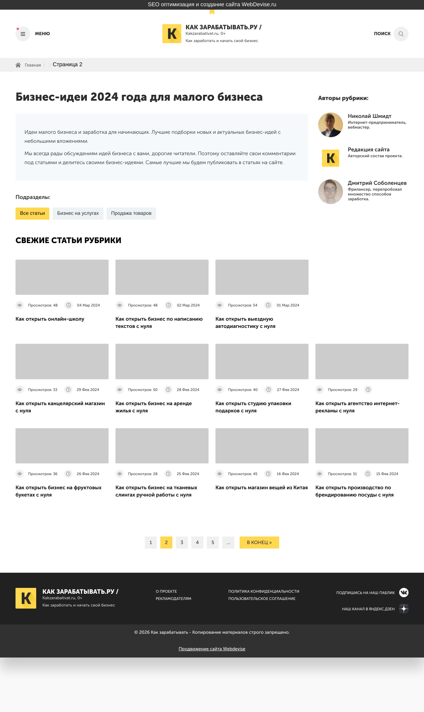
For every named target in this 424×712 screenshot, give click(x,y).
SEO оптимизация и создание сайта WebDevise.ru (212, 5)
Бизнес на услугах (81, 214)
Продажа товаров (137, 214)
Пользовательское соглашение (261, 653)
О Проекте (166, 646)
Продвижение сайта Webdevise (212, 703)
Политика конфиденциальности (263, 646)
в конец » (259, 597)
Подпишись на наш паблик (365, 647)
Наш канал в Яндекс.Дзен (368, 663)
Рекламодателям (173, 653)
